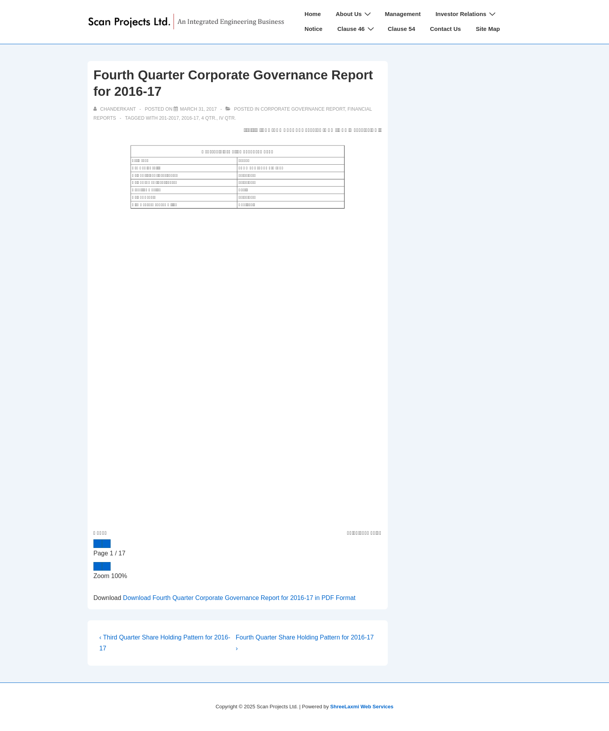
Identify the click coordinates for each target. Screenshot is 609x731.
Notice (313, 28)
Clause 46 (356, 28)
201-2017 (169, 118)
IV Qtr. (227, 118)
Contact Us (445, 28)
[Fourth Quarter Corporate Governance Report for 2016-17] (198, 109)
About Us (354, 14)
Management (403, 14)
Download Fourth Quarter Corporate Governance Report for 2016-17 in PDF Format (239, 597)
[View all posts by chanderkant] (115, 109)
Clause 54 (401, 28)
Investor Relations (466, 14)
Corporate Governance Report (303, 109)
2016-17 (190, 118)
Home (312, 14)
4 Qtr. (209, 118)
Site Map (488, 28)
